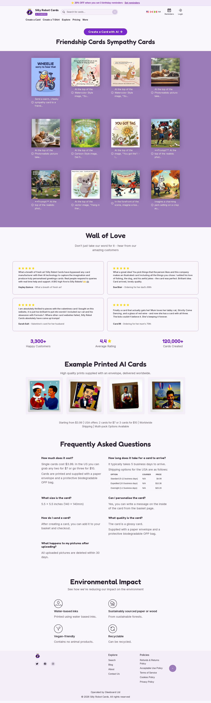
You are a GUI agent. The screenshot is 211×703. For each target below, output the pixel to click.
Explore (66, 20)
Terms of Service (148, 672)
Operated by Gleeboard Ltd (105, 692)
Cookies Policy (147, 677)
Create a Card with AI (105, 31)
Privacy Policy (147, 682)
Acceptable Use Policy (151, 668)
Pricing (76, 20)
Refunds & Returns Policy (149, 662)
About (111, 669)
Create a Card (33, 20)
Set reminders (132, 3)
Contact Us (114, 674)
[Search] (114, 12)
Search (112, 660)
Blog (110, 665)
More (85, 20)
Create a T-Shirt (51, 20)
